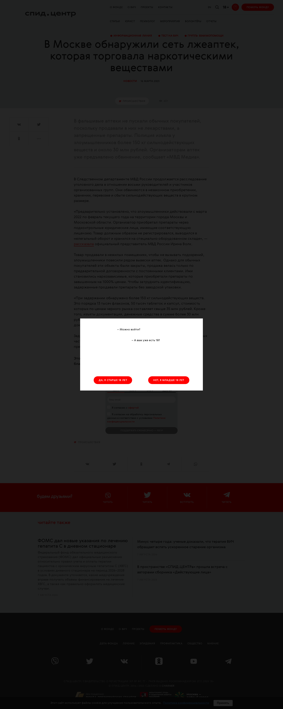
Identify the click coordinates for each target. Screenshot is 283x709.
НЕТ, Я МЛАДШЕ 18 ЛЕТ (168, 380)
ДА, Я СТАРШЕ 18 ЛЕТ (113, 380)
